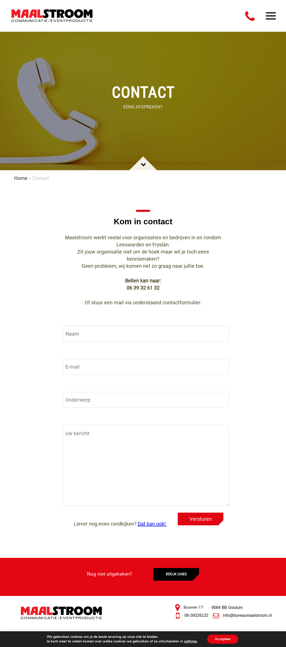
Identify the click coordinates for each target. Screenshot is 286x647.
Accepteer (223, 639)
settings (190, 641)
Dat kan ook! (152, 524)
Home (20, 178)
